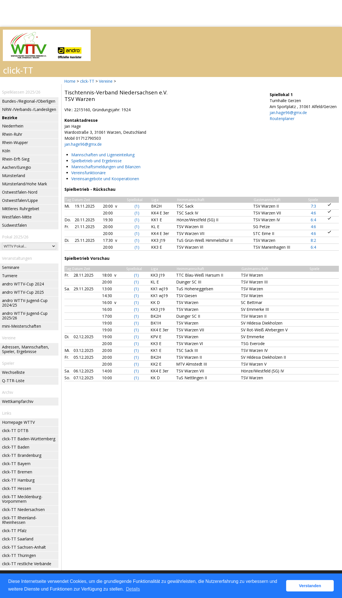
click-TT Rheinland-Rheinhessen (19, 520)
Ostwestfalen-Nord (19, 192)
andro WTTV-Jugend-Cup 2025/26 (25, 316)
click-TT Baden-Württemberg (28, 438)
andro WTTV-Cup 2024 (23, 284)
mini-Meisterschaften (21, 326)
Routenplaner (282, 118)
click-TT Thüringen (19, 555)
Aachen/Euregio (16, 167)
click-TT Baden (15, 447)
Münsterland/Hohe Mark (24, 184)
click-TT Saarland (17, 539)
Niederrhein (12, 126)
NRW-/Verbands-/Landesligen (29, 109)
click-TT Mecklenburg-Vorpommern (22, 499)
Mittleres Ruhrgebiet (20, 208)
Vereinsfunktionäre (88, 172)
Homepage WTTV (18, 422)
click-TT (87, 81)
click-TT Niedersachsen (23, 509)
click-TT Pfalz (14, 530)
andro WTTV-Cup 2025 (23, 292)
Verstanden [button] (310, 585)
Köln (6, 150)
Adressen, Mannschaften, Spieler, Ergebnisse (25, 349)
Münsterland (13, 175)
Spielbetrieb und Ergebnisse (96, 160)
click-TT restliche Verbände (26, 563)
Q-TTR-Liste (13, 380)
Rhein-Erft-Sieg (15, 159)
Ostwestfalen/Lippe (20, 200)
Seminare (10, 267)
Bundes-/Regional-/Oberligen (28, 101)
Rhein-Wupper (15, 142)
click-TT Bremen (17, 472)
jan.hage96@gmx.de (83, 144)
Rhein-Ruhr (12, 134)
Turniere (9, 275)
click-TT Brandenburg (21, 455)
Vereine (106, 81)
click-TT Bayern (16, 463)
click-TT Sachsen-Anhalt (24, 547)
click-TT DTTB (15, 430)
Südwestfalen (14, 225)
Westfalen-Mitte (17, 217)
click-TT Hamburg (18, 480)
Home (70, 81)
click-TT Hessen (16, 488)
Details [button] (133, 589)
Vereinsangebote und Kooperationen (105, 178)
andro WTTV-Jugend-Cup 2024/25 (25, 303)
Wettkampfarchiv (17, 401)
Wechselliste (13, 372)
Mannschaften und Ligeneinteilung (103, 154)
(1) (137, 206)
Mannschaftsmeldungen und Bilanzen (106, 166)
